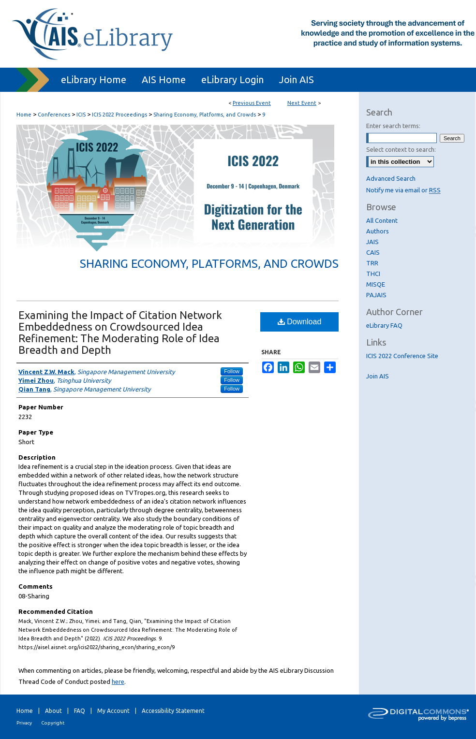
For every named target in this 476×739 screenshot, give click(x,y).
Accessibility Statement (173, 711)
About (53, 711)
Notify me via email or (403, 190)
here (118, 681)
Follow (231, 371)
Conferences (55, 114)
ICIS (81, 114)
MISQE (375, 284)
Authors (377, 231)
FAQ (79, 711)
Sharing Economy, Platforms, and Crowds (205, 114)
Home (23, 114)
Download (300, 322)
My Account (113, 711)
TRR (372, 263)
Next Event (301, 103)
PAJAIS (376, 294)
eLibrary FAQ (384, 325)
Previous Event (252, 103)
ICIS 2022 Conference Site (402, 355)
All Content (382, 220)
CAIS (373, 252)
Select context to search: (401, 149)
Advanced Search (391, 178)
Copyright (52, 722)
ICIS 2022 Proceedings (120, 114)
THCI (373, 273)
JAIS (372, 241)
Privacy (24, 722)
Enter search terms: (393, 125)
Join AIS (377, 376)
